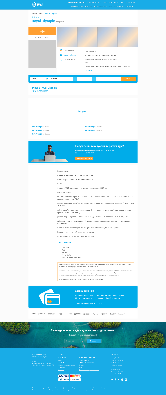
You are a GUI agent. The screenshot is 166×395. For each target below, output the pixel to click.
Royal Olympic (40, 127)
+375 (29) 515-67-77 (111, 2)
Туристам (61, 362)
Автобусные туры (100, 6)
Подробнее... (89, 70)
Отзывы (81, 365)
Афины (54, 13)
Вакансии (61, 370)
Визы (110, 6)
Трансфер (61, 367)
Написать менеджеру (84, 158)
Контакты (129, 6)
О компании (62, 358)
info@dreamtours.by (116, 365)
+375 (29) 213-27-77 (94, 2)
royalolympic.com (70, 55)
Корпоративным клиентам (87, 358)
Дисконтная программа (86, 362)
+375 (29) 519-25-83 (128, 2)
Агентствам (118, 6)
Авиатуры (88, 6)
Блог (80, 367)
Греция (47, 13)
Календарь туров (77, 6)
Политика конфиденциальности (89, 370)
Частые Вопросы (84, 360)
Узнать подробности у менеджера (88, 303)
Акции (60, 360)
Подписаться (94, 341)
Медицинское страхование (66, 365)
